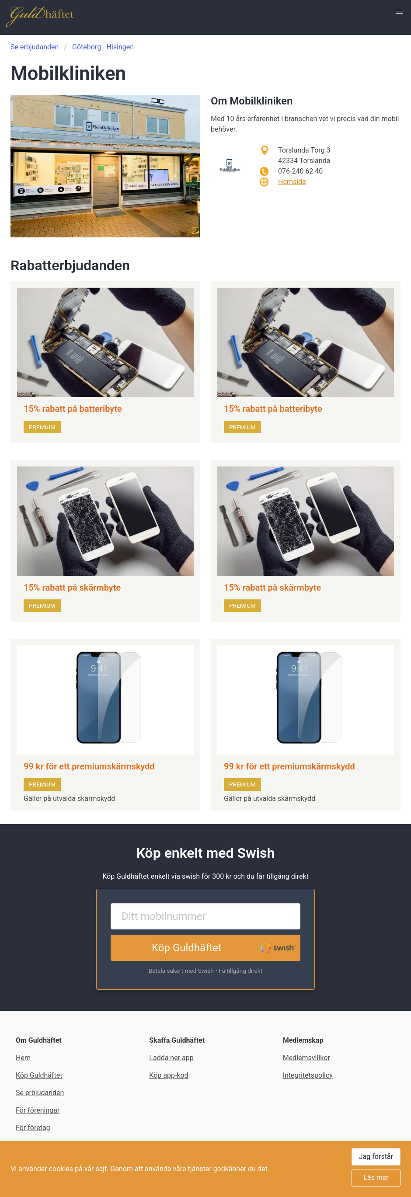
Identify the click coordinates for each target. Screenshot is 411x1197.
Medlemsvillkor (306, 1058)
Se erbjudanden (34, 47)
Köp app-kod (168, 1075)
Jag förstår (376, 1156)
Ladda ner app (171, 1058)
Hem (23, 1058)
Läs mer (375, 1177)
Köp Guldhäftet (187, 948)
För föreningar (37, 1110)
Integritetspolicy (308, 1075)
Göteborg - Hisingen (103, 47)
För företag (33, 1128)
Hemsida (292, 181)
